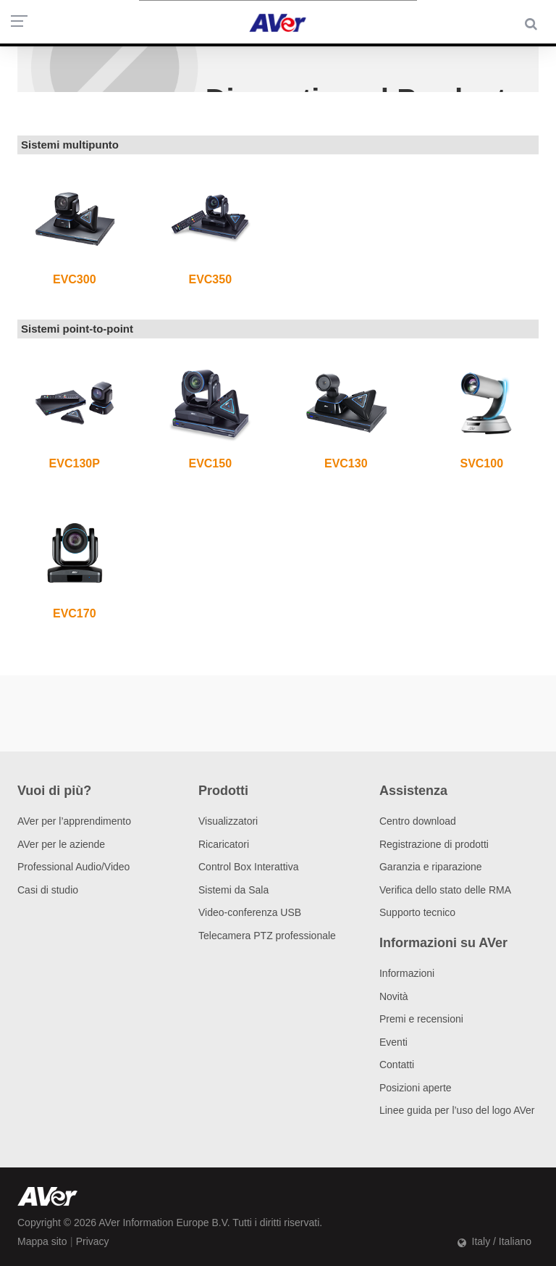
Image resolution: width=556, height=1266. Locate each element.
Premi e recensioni (421, 1019)
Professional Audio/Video (73, 867)
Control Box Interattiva (248, 867)
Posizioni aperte (415, 1088)
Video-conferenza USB (249, 912)
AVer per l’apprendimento (74, 821)
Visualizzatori (228, 821)
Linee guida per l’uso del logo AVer (457, 1110)
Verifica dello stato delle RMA (445, 890)
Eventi (393, 1042)
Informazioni (406, 973)
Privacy (92, 1241)
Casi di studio (47, 890)
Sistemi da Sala (233, 890)
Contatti (396, 1064)
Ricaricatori (223, 844)
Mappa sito (42, 1241)
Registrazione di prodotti (434, 844)
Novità (393, 996)
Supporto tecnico (417, 912)
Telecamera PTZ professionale (267, 935)
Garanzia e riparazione (430, 867)
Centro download (417, 821)
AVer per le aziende (61, 844)
